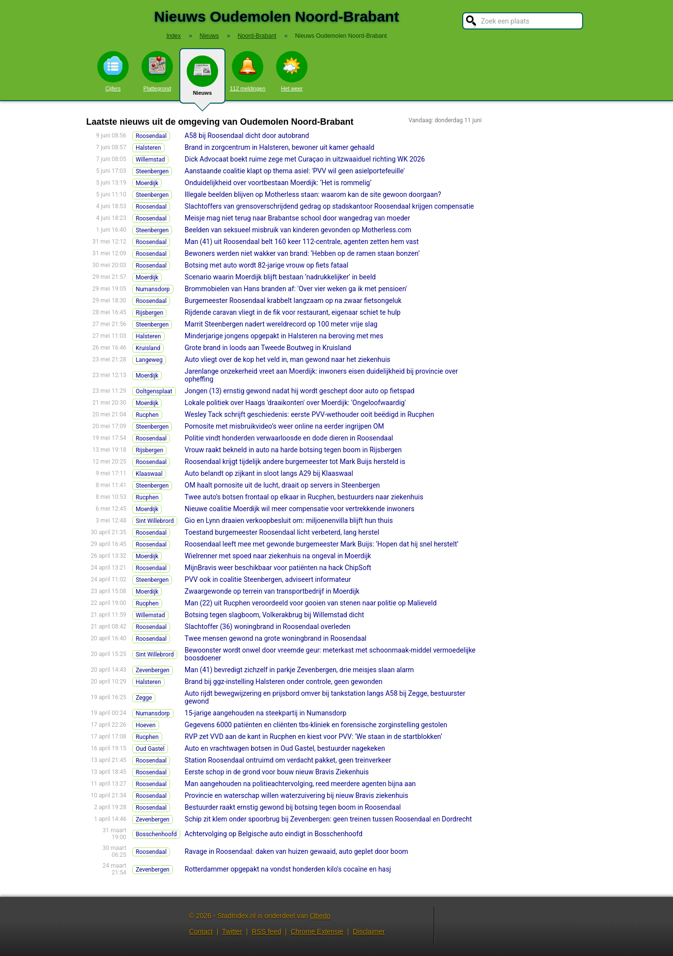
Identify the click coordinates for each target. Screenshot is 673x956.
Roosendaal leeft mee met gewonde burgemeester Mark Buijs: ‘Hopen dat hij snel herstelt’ (321, 544)
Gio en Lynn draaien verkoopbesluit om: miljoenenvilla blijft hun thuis (289, 520)
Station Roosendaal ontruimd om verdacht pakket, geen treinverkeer (288, 760)
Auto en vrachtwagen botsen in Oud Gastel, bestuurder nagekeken (285, 748)
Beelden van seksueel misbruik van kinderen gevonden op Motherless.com (298, 230)
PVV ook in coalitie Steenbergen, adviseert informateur (268, 579)
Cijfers (113, 71)
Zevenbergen (152, 670)
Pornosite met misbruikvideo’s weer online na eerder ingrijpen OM (284, 426)
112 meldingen (247, 71)
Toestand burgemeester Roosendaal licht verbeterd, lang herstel (282, 532)
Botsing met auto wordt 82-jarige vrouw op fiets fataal (266, 265)
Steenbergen (152, 171)
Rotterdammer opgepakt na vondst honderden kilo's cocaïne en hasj (288, 869)
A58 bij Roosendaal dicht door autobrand (247, 135)
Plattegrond (157, 71)
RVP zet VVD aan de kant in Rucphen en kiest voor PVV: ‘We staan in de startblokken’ (313, 736)
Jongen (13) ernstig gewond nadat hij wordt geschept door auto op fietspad (300, 391)
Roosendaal (151, 136)
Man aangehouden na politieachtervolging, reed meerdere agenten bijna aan (300, 784)
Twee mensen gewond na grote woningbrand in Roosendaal (275, 638)
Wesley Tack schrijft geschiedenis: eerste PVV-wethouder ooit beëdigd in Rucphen (309, 414)
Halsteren (148, 147)
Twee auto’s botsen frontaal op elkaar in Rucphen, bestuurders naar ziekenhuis (304, 497)
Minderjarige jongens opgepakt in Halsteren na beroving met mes (284, 336)
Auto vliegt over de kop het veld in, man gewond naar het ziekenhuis (288, 359)
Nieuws (202, 79)
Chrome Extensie (316, 931)
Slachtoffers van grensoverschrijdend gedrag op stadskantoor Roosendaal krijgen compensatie (329, 206)
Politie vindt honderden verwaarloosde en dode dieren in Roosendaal (289, 438)
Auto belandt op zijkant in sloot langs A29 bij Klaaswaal (269, 473)
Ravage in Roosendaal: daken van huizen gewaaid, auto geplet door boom (296, 851)
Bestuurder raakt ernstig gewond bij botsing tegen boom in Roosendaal (293, 807)
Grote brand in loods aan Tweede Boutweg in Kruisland (268, 348)
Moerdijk (147, 183)
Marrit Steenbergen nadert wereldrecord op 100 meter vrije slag (281, 324)
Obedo (320, 916)
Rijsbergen (149, 312)
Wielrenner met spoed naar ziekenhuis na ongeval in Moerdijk (278, 556)
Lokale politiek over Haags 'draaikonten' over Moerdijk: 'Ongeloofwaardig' (295, 403)
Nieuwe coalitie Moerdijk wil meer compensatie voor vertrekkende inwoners (300, 509)
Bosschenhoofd (156, 834)
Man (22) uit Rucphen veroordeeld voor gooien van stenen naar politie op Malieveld (311, 603)
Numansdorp (152, 289)
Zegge (144, 697)
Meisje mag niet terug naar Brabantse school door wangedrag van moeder (297, 218)
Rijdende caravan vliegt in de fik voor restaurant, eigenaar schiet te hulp (293, 312)
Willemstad (150, 159)
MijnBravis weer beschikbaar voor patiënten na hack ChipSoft (278, 568)
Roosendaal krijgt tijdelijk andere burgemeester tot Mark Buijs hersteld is (295, 461)
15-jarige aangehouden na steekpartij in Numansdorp (265, 713)
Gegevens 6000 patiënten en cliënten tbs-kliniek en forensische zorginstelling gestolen (316, 725)
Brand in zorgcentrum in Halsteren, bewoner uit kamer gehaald (279, 147)
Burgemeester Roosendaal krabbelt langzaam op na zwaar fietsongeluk (293, 300)
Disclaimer (369, 931)
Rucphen (147, 414)
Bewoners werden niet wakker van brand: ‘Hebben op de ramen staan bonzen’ (302, 253)
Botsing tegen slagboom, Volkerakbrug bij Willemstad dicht (274, 615)
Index (174, 35)
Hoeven (145, 725)
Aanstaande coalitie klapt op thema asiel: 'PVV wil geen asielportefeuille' (295, 171)
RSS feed (266, 931)
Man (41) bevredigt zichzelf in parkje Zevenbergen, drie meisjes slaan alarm (299, 670)
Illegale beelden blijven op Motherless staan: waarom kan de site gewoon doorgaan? (313, 194)
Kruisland (148, 348)
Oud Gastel (150, 748)
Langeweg (149, 359)
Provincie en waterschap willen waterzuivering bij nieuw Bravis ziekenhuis (296, 795)
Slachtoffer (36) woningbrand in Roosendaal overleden (267, 626)
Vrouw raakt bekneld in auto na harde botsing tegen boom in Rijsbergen (293, 450)
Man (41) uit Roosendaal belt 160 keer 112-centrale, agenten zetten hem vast (302, 242)
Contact (201, 931)
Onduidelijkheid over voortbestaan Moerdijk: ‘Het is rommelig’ (278, 183)
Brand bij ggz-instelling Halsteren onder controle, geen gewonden (284, 681)
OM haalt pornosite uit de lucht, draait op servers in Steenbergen (282, 485)
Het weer (292, 71)
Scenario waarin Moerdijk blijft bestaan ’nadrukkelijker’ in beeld (280, 277)
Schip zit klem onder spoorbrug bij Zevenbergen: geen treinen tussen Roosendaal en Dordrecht (328, 819)
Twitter (232, 931)
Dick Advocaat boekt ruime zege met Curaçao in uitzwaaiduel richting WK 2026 (305, 159)
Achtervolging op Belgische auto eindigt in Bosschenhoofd (274, 834)
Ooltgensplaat (154, 391)
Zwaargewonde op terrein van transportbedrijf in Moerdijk (272, 591)
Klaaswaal (149, 473)
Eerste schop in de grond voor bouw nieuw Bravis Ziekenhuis (277, 772)
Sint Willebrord (155, 521)
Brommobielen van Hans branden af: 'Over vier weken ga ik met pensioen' (296, 289)
